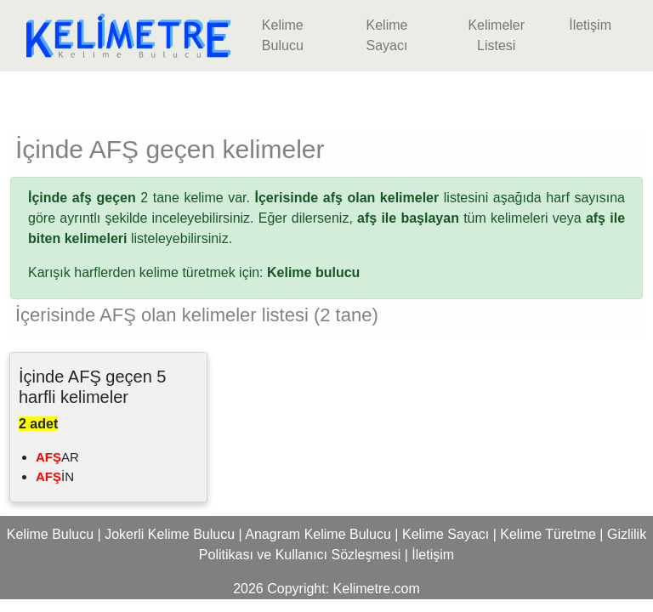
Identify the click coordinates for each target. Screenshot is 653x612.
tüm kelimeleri (452, 218)
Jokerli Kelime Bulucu (170, 534)
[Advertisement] (326, 96)
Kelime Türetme (548, 534)
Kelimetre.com (376, 588)
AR (57, 457)
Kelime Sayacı (386, 35)
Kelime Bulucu (283, 35)
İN (55, 476)
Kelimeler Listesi (496, 35)
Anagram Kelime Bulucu (318, 534)
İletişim (590, 25)
